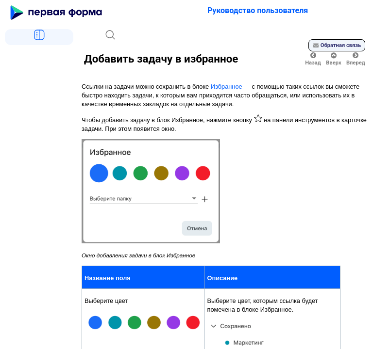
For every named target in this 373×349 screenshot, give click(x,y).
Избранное (226, 86)
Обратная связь (337, 45)
